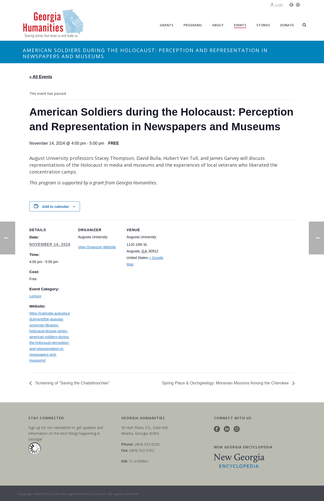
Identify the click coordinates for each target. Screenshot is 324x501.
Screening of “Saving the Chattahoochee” (72, 383)
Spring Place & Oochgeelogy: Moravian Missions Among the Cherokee (226, 383)
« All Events (40, 77)
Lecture (35, 296)
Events (240, 25)
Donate (287, 25)
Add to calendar (55, 207)
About (218, 25)
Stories (263, 25)
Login (276, 5)
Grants (166, 25)
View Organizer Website (97, 247)
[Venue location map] (202, 254)
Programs (193, 25)
